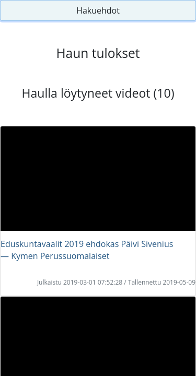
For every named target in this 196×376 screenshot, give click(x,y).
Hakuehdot (98, 10)
